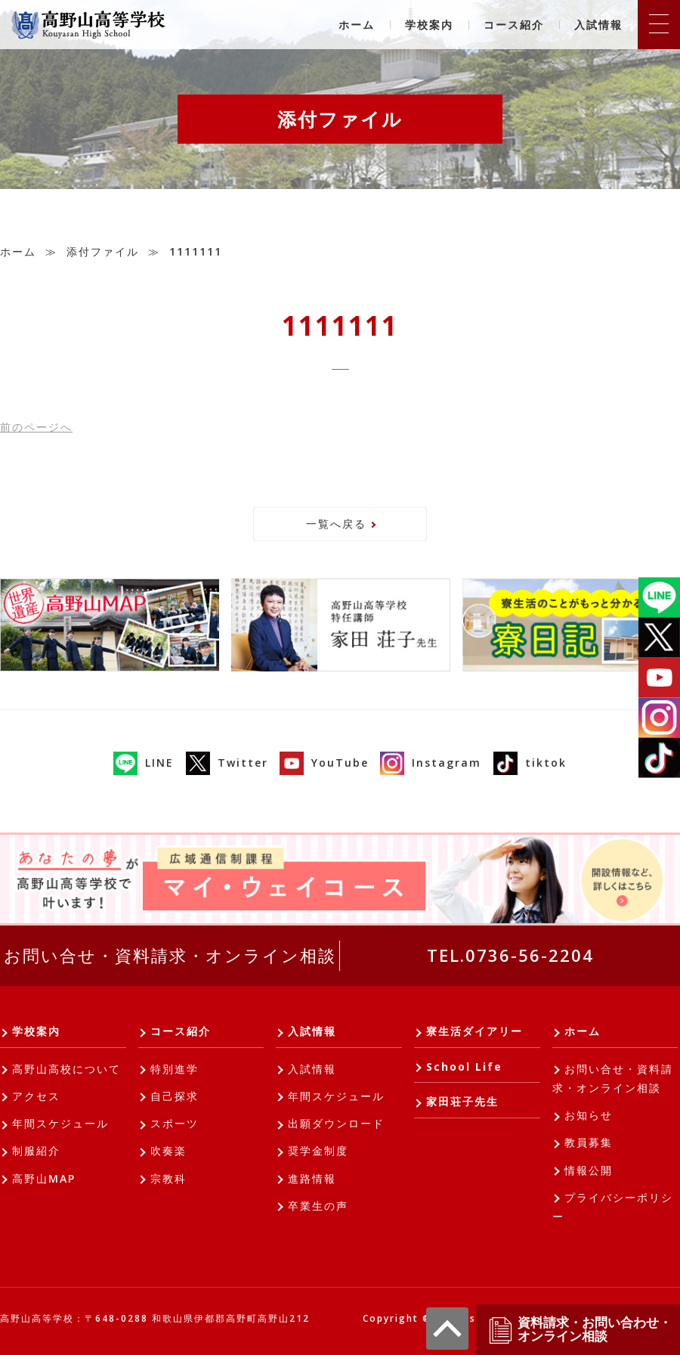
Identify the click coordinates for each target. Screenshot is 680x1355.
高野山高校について (66, 1069)
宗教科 (168, 1178)
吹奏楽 (168, 1150)
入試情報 (598, 24)
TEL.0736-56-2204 (510, 955)
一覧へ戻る (336, 523)
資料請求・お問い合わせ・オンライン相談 (579, 1329)
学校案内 (429, 24)
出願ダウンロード (336, 1123)
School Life (464, 1066)
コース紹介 (514, 24)
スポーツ (174, 1123)
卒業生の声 (318, 1205)
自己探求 (174, 1096)
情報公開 (588, 1170)
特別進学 (174, 1069)
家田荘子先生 (462, 1101)
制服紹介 (36, 1150)
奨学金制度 (318, 1150)
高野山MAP (44, 1178)
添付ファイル (102, 251)
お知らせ (588, 1115)
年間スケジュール (60, 1123)
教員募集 (588, 1142)
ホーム (356, 24)
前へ (36, 427)
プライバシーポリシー (612, 1206)
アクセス (36, 1096)
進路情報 (312, 1178)
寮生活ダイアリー (474, 1031)
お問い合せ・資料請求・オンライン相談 (170, 955)
